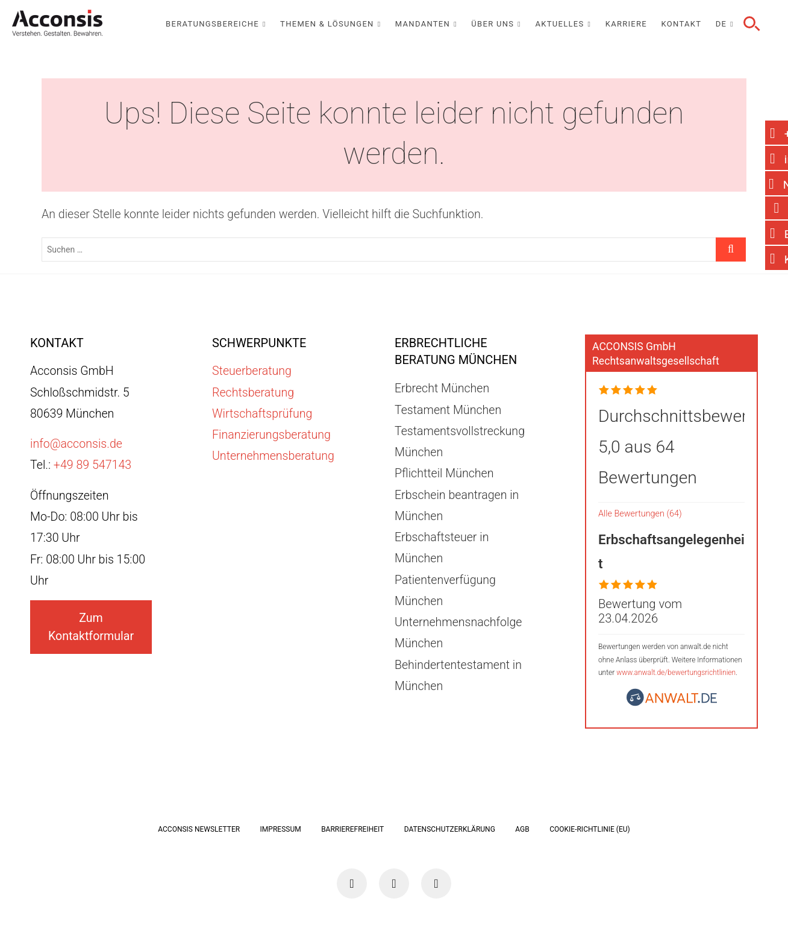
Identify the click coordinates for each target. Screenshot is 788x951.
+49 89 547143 (92, 465)
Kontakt (681, 23)
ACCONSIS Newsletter (199, 829)
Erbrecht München (442, 388)
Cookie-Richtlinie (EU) (589, 829)
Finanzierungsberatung (271, 435)
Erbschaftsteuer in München (442, 547)
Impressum (280, 829)
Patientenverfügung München (445, 590)
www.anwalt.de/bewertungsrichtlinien (676, 672)
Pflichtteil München (444, 473)
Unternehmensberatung (273, 456)
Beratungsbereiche (212, 23)
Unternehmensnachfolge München (458, 632)
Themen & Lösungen (327, 23)
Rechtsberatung (253, 393)
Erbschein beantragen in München (457, 505)
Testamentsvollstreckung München (460, 441)
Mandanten (422, 23)
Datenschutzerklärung (449, 829)
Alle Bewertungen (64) (640, 514)
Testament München (448, 410)
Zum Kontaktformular (91, 626)
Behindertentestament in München (458, 675)
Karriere (626, 23)
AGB (522, 829)
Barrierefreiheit (352, 829)
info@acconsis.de (76, 444)
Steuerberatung (252, 371)
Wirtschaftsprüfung (262, 414)
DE (721, 23)
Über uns (492, 23)
